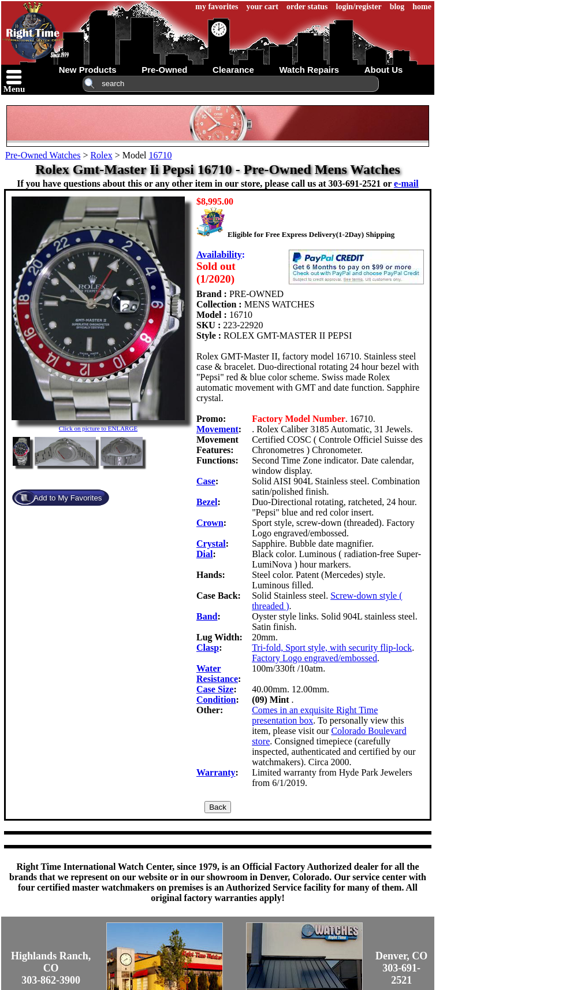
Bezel (206, 502)
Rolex (101, 155)
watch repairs (309, 70)
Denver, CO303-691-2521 (401, 968)
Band (206, 616)
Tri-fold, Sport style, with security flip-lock (332, 647)
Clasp (207, 647)
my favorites (216, 6)
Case (205, 481)
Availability (219, 254)
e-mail (406, 183)
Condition (216, 700)
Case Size (214, 689)
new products (88, 70)
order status (307, 6)
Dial (204, 554)
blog (397, 6)
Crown (210, 523)
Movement (217, 429)
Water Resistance (217, 673)
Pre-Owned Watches (42, 155)
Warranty (216, 772)
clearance (233, 70)
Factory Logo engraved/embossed (314, 658)
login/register (359, 6)
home (421, 6)
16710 (160, 155)
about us (383, 70)
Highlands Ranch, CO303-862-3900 (51, 968)
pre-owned (164, 70)
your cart (262, 6)
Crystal (211, 543)
